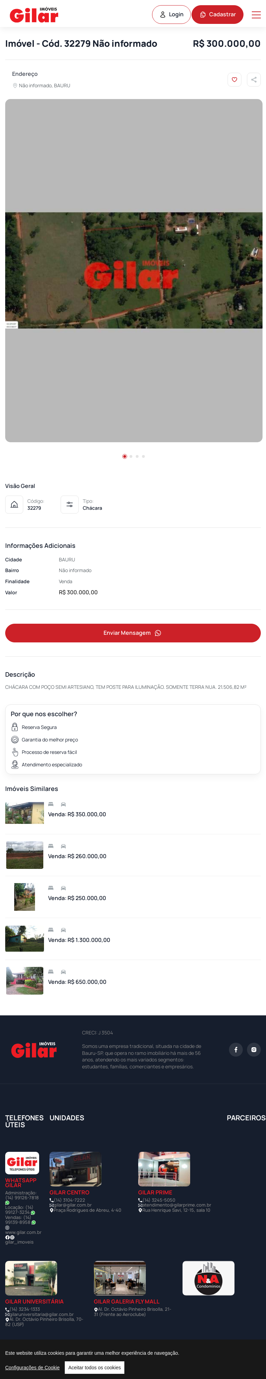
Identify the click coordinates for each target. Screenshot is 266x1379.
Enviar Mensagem (133, 633)
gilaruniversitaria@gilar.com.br (41, 1314)
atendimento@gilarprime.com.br (176, 1204)
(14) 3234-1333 (24, 1309)
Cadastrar (218, 14)
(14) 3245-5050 (158, 1200)
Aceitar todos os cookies (94, 1367)
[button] (124, 456)
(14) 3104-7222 (69, 1200)
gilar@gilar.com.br (73, 1204)
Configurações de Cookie (32, 1367)
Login (171, 14)
